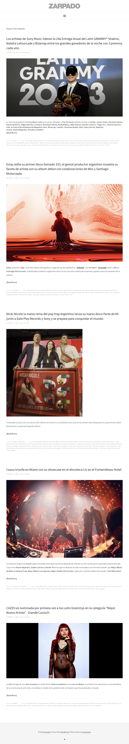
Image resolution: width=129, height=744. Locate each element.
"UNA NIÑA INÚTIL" (42, 586)
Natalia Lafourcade (55, 143)
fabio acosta (107, 586)
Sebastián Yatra (23, 294)
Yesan (62, 294)
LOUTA (28, 292)
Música (17, 290)
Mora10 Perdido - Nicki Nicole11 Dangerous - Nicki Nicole (59, 446)
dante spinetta (96, 140)
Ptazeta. (13, 448)
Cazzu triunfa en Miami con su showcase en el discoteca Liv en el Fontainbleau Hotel (64, 469)
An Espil (42, 290)
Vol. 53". (102, 145)
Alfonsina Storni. (53, 586)
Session (13, 145)
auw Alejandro (59, 703)
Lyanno (14, 705)
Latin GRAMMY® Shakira (21, 143)
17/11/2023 (9, 52)
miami (76, 588)
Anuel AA (51, 703)
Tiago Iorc (46, 145)
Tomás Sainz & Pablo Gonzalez (48, 294)
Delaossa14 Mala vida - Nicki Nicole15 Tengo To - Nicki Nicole (66, 444)
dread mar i (88, 444)
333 (22, 267)
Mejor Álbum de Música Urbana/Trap (47, 588)
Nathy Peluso (65, 143)
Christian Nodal (78, 140)
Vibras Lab (85, 705)
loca (20, 588)
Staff (17, 52)
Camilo (63, 140)
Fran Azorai (105, 290)
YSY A (66, 294)
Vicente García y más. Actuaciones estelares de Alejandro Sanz (76, 145)
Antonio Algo (49, 290)
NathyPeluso (73, 143)
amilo (53, 140)
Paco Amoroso (86, 292)
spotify (79, 705)
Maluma (32, 143)
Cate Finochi (85, 290)
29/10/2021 (9, 323)
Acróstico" (41, 140)
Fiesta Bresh (115, 586)
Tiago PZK (36, 294)
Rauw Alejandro (104, 143)
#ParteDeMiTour (38, 441)
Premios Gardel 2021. (89, 588)
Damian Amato (87, 140)
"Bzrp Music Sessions (32, 140)
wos (59, 294)
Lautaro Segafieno (111, 444)
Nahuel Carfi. (40, 292)
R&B (58, 705)
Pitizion (54, 705)
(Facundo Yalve (32, 290)
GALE (117, 140)
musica (15, 140)
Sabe (70, 448)
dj (13, 290)
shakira (18, 145)
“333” (71, 294)
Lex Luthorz (15, 588)
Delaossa (45, 444)
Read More (11, 132)
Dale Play (39, 444)
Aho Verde (48, 140)
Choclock (81, 586)
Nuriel (49, 705)
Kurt (117, 703)
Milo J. (37, 143)
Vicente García (54, 145)
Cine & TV (19, 586)
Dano (93, 586)
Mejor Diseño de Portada (66, 588)
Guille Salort (113, 290)
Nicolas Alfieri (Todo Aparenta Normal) (70, 292)
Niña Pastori (81, 143)
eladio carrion (100, 586)
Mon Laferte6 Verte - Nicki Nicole (28, 446)
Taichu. (30, 294)
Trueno (8, 450)
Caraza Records (76, 290)
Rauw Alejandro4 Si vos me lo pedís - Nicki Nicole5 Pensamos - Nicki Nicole (47, 448)
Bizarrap (57, 140)
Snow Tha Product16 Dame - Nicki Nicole (95, 448)
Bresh (65, 586)
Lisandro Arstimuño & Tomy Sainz (16, 292)
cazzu (72, 703)
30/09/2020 (9, 617)
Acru (38, 290)
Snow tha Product (78, 448)
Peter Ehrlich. (105, 292)
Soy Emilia (73, 705)
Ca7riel (69, 290)
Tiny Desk (117, 448)
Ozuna (87, 143)
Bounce (61, 586)
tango (33, 145)
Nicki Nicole (54, 292)
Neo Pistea (48, 292)
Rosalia (8, 145)
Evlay (99, 290)
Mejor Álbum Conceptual (29, 588)
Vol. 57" (108, 145)
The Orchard (38, 145)
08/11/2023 (9, 178)
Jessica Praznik (100, 444)
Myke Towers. (27, 705)
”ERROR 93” (98, 705)
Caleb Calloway (31, 444)
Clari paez (88, 586)
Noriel (80, 588)
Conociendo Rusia (80, 703)
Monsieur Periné (44, 143)
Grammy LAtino (110, 703)
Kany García (10, 143)
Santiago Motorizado (12, 294)
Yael (92, 705)
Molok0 (33, 292)
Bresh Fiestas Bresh (73, 586)
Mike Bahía (19, 705)
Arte (14, 586)
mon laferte (15, 446)
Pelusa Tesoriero (94, 143)
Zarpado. (47, 732)
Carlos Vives (69, 140)
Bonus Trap (67, 703)
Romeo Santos (114, 143)
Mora (40, 446)
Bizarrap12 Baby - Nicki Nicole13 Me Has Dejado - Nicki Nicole (67, 441)
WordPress (65, 732)
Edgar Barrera (105, 140)
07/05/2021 (9, 474)
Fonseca (112, 140)
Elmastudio (86, 732)
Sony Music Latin (26, 145)
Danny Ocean (94, 290)
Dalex (87, 703)
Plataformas (21, 441)
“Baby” (13, 450)
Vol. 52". (97, 145)
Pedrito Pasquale (96, 292)
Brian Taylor (63, 290)
